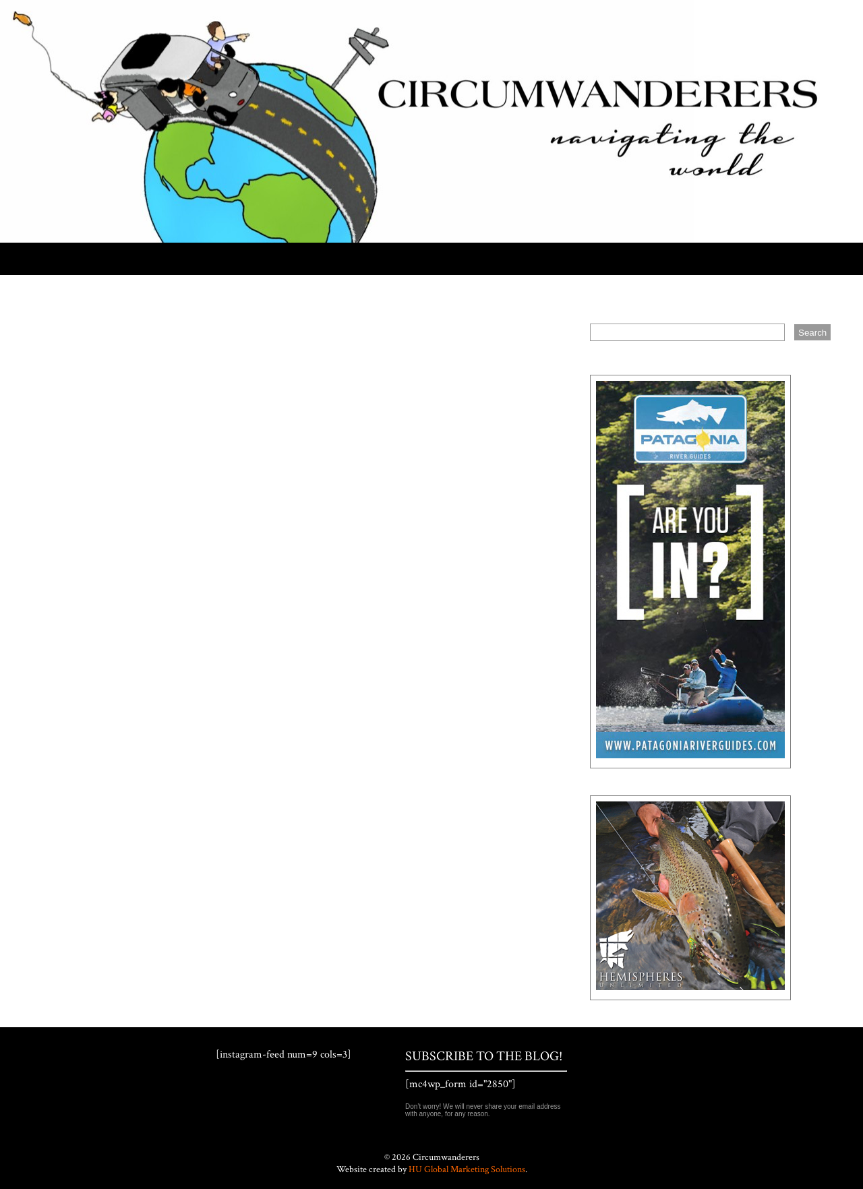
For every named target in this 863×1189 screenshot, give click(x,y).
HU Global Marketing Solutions (467, 1169)
